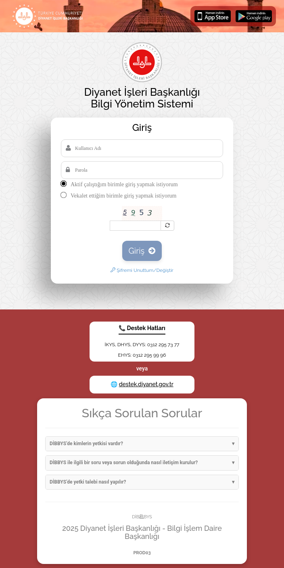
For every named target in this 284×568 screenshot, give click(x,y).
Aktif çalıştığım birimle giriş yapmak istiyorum (124, 184)
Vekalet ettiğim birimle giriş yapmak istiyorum (123, 196)
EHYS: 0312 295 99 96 (142, 355)
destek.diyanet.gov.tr (146, 384)
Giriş (142, 251)
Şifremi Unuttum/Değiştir (142, 270)
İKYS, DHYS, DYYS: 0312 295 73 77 (141, 344)
